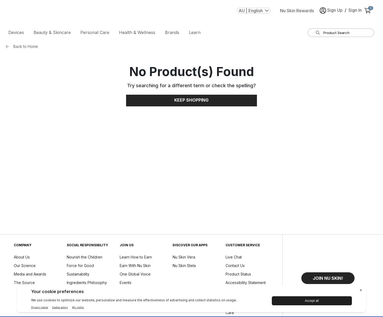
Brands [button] (172, 33)
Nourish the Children (84, 258)
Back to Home (25, 47)
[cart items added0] (368, 13)
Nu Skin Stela (184, 266)
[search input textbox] (344, 33)
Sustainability (78, 275)
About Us (22, 258)
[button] (328, 279)
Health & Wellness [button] (137, 33)
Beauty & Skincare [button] (52, 33)
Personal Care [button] (94, 33)
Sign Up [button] (331, 13)
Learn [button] (195, 33)
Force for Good (80, 266)
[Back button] (8, 47)
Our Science (25, 266)
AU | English (254, 13)
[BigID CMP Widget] (191, 300)
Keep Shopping (191, 101)
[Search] (317, 33)
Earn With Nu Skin (135, 266)
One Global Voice (135, 275)
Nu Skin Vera (184, 258)
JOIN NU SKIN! (328, 279)
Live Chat (234, 258)
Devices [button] (16, 33)
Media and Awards (30, 275)
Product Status (238, 275)
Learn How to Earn (136, 258)
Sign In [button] (355, 12)
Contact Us (235, 266)
